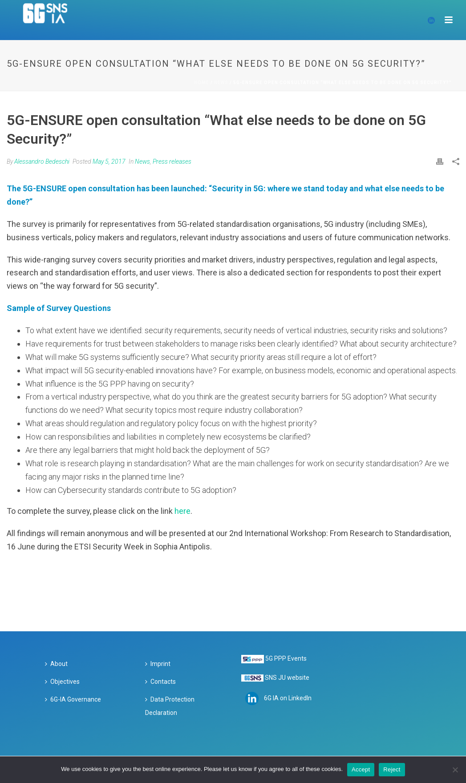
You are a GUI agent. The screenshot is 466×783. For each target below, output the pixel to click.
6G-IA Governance (73, 699)
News (221, 82)
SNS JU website (287, 677)
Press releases (172, 161)
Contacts (160, 681)
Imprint (157, 663)
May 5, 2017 (109, 161)
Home (201, 82)
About (56, 663)
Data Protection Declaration (170, 706)
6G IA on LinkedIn (288, 698)
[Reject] (454, 769)
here (182, 511)
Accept (361, 769)
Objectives (62, 681)
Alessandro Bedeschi (41, 161)
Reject (391, 769)
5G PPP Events (286, 658)
